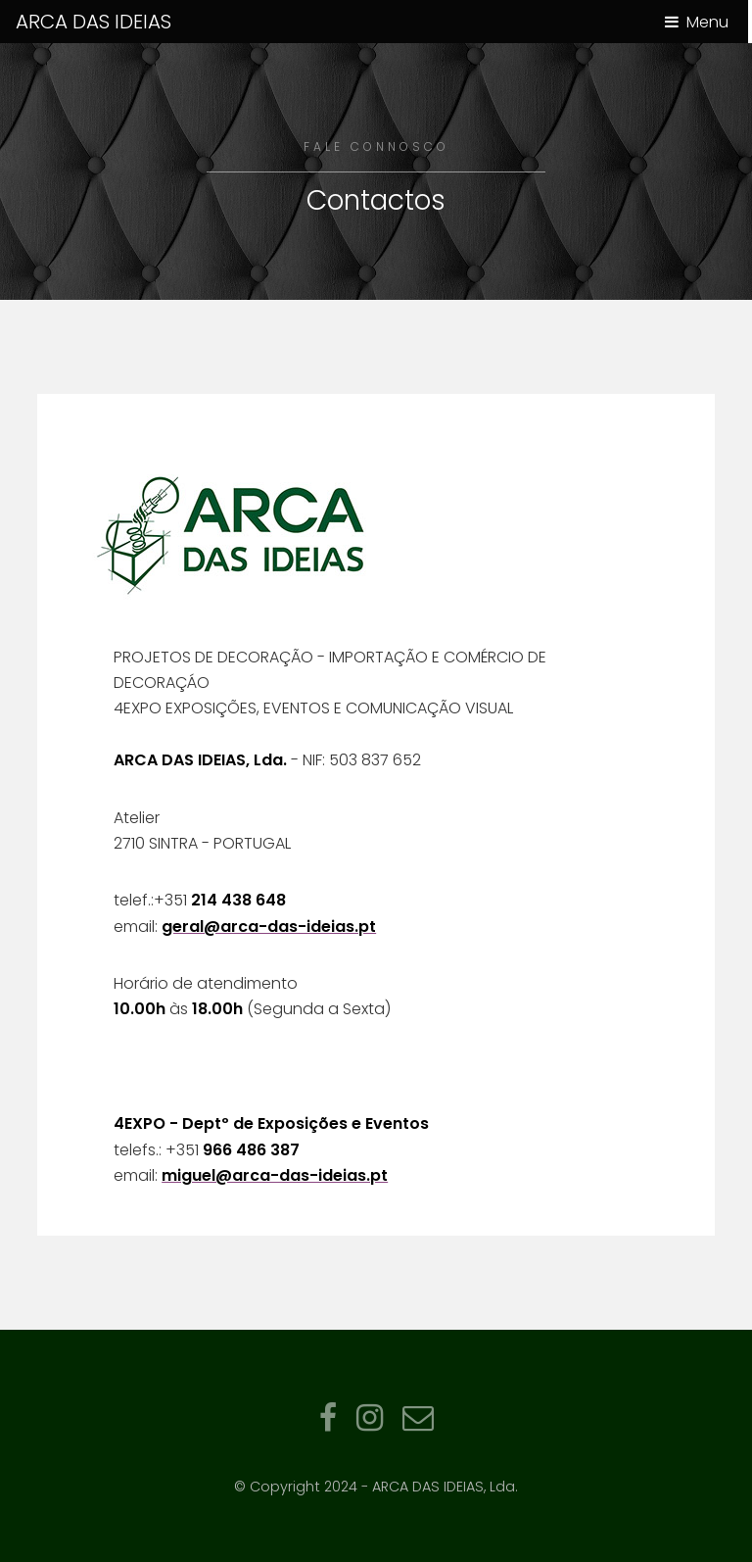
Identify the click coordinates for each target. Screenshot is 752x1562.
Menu (707, 22)
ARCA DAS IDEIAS (93, 21)
